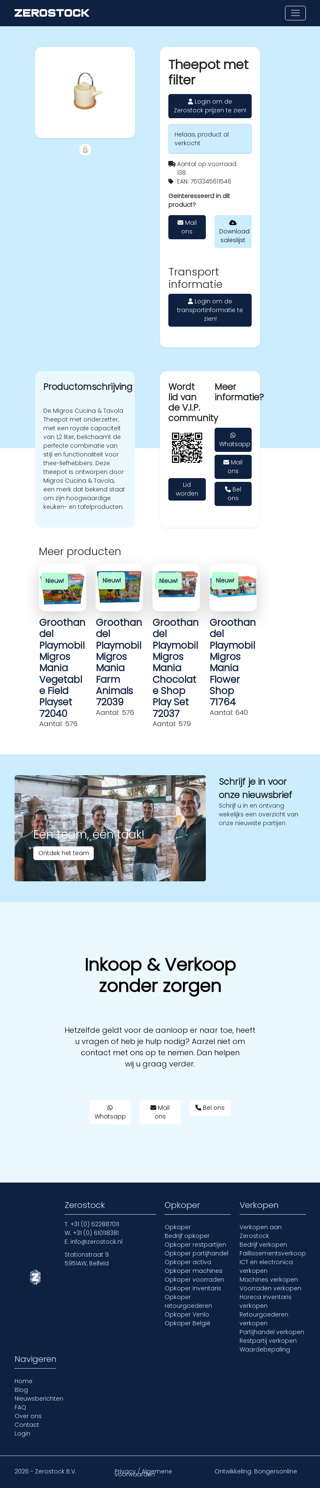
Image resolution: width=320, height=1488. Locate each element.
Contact (27, 1425)
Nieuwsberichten (39, 1398)
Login (22, 1433)
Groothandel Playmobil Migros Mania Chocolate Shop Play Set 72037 (175, 668)
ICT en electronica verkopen (266, 1266)
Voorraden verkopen (270, 1288)
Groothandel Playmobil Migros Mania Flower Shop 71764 (233, 662)
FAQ (20, 1407)
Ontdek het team (63, 853)
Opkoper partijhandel (196, 1253)
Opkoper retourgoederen (188, 1301)
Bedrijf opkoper (187, 1236)
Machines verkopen (269, 1279)
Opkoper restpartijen (195, 1244)
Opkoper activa (188, 1262)
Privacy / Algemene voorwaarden (143, 1472)
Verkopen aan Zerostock (261, 1231)
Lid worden (187, 489)
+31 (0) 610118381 (96, 1233)
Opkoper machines (193, 1271)
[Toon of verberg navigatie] (295, 13)
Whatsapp (234, 440)
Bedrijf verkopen (263, 1244)
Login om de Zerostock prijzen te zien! (210, 105)
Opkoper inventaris (193, 1288)
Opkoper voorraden (194, 1279)
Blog (21, 1390)
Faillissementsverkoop (273, 1253)
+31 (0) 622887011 (94, 1224)
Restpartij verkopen (268, 1341)
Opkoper (178, 1227)
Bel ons (233, 493)
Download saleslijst (234, 232)
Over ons (28, 1416)
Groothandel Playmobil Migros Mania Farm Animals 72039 (119, 662)
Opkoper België (187, 1323)
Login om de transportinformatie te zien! (210, 310)
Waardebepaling (265, 1349)
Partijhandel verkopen (272, 1332)
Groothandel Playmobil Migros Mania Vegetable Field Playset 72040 (62, 668)
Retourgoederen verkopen (264, 1318)
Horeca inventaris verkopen (266, 1301)
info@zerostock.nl (96, 1242)
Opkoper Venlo (187, 1314)
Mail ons (187, 227)
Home (23, 1381)
